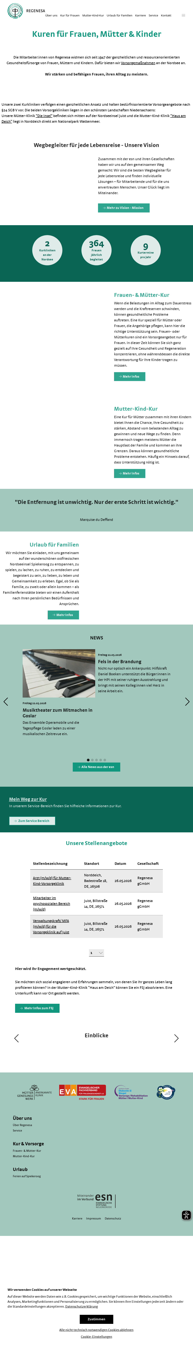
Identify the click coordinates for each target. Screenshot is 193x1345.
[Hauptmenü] (183, 15)
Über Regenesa (22, 1228)
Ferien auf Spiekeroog (27, 1279)
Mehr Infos (129, 391)
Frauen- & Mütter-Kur (27, 1253)
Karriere (140, 15)
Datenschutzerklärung (81, 1306)
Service (153, 15)
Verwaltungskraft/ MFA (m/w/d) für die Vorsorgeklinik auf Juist (51, 926)
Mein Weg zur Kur (28, 814)
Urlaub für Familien (119, 15)
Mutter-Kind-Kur (93, 15)
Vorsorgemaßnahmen (138, 63)
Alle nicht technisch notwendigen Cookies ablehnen (96, 1330)
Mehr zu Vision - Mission (123, 223)
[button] (88, 775)
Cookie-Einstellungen (96, 1337)
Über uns (51, 15)
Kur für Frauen (70, 15)
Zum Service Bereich (31, 836)
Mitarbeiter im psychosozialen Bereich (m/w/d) (51, 903)
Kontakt (166, 15)
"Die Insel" (44, 116)
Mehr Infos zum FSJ (37, 1008)
